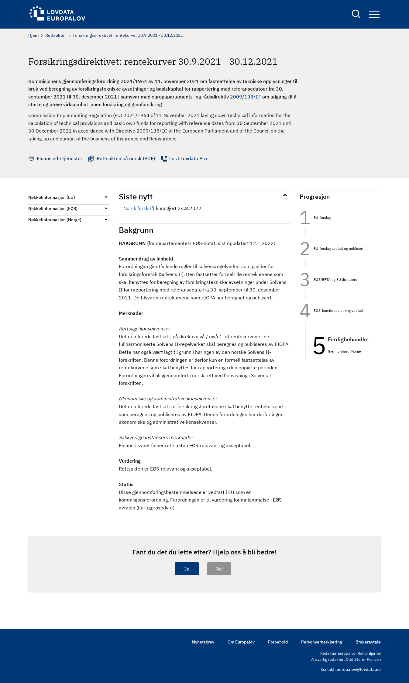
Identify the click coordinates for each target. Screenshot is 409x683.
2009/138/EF (245, 97)
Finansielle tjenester (59, 158)
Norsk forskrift (139, 208)
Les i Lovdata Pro (188, 158)
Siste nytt (136, 196)
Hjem (33, 35)
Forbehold (278, 642)
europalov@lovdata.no (359, 669)
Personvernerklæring (321, 642)
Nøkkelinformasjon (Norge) (54, 219)
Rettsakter (55, 35)
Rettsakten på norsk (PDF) (126, 158)
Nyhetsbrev (203, 642)
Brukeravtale (368, 642)
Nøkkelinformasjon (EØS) (52, 208)
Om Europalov (241, 642)
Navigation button (374, 14)
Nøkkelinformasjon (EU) (51, 197)
